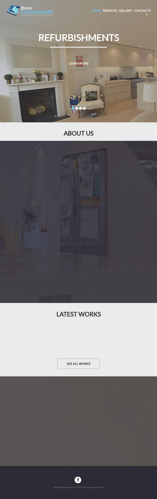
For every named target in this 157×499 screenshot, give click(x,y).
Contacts (142, 10)
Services (110, 10)
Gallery (125, 10)
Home (96, 10)
